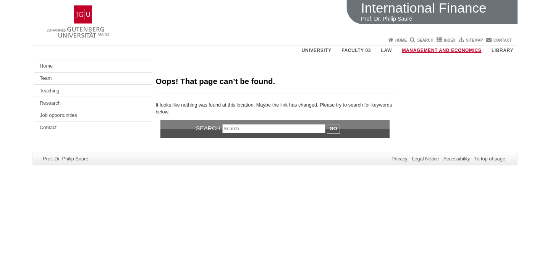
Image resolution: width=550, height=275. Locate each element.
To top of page (489, 159)
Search (425, 40)
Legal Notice (425, 159)
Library (502, 50)
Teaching (49, 91)
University (317, 50)
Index (450, 40)
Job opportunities (58, 115)
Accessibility (456, 159)
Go (333, 128)
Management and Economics (442, 50)
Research (50, 103)
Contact (502, 40)
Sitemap (474, 40)
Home (401, 40)
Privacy (399, 159)
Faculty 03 (356, 50)
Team (46, 78)
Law (386, 50)
